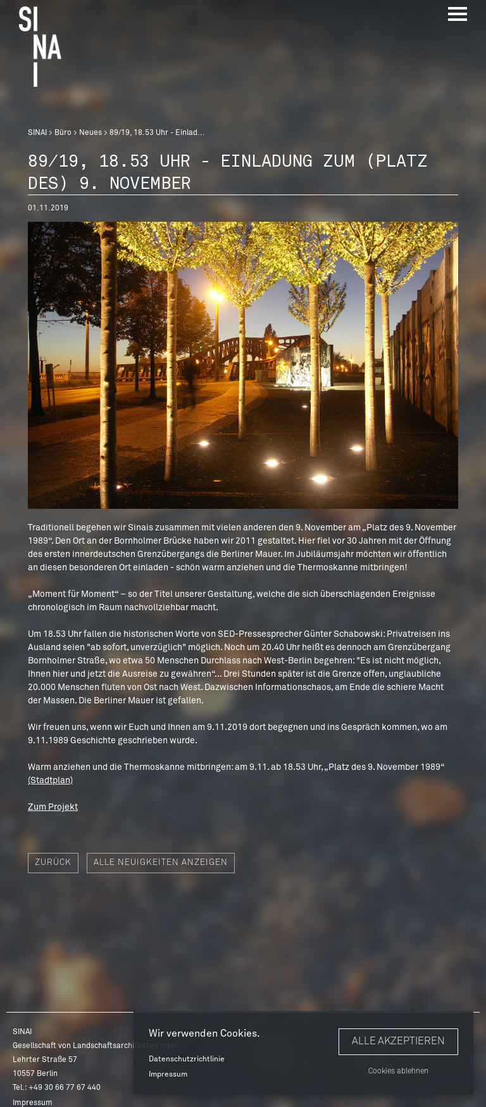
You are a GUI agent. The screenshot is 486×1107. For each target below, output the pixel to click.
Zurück (53, 863)
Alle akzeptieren (398, 1041)
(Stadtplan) (50, 780)
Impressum (168, 1074)
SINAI (37, 133)
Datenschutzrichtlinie (187, 1059)
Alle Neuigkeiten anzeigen (161, 863)
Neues (90, 133)
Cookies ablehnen (398, 1071)
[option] (243, 365)
